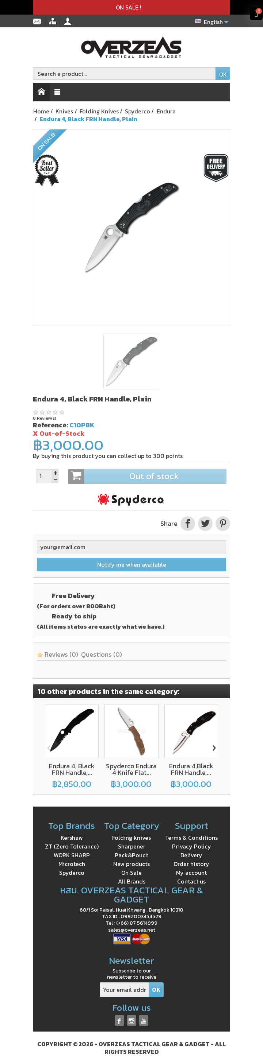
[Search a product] (124, 73)
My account (191, 872)
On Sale (131, 872)
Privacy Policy (191, 846)
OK (223, 74)
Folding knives (131, 837)
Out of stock (147, 476)
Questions (101, 654)
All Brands (131, 881)
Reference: (50, 425)
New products (131, 863)
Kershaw (72, 837)
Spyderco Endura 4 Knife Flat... (131, 769)
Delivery (191, 855)
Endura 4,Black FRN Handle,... (191, 769)
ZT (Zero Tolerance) (72, 846)
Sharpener (131, 846)
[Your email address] (124, 989)
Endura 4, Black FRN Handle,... (72, 769)
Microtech (71, 863)
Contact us (191, 881)
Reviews (57, 654)
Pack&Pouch (132, 855)
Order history (191, 863)
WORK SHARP (72, 855)
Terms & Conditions (191, 837)
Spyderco (71, 872)
